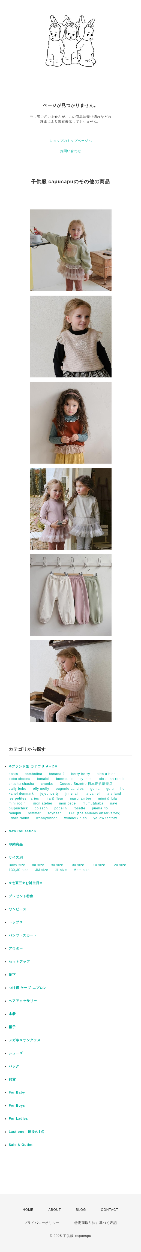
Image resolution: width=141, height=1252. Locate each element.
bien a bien (106, 774)
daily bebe (17, 789)
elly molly (41, 789)
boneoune (64, 779)
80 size (38, 865)
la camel (92, 793)
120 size (119, 865)
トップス (16, 922)
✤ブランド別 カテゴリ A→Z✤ (33, 766)
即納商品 (16, 844)
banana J (56, 774)
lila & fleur (55, 798)
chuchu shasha (21, 784)
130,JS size (19, 870)
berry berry (80, 774)
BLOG (81, 1210)
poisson (41, 808)
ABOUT (54, 1210)
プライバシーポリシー (41, 1223)
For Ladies (18, 1119)
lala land (113, 793)
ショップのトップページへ (70, 141)
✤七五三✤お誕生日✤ (26, 883)
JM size (41, 870)
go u (110, 789)
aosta (13, 774)
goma (95, 789)
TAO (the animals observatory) (94, 813)
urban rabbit (19, 818)
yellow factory (105, 818)
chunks (47, 784)
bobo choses (19, 779)
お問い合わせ (70, 151)
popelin (60, 808)
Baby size (17, 865)
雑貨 (12, 1079)
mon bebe (67, 803)
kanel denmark (21, 793)
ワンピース (17, 909)
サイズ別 (16, 857)
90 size (57, 865)
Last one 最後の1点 (26, 1132)
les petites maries (24, 798)
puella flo (100, 808)
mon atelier (42, 803)
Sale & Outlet (21, 1145)
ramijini (15, 813)
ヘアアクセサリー (23, 1001)
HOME (28, 1210)
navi (113, 803)
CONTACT (109, 1210)
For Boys (17, 1105)
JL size (61, 870)
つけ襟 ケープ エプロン (28, 988)
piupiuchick (18, 808)
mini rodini (18, 803)
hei (123, 789)
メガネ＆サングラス (25, 1040)
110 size (98, 865)
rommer (34, 813)
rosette (79, 808)
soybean (54, 813)
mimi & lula (107, 798)
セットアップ (19, 961)
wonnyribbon (47, 818)
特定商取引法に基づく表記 (95, 1223)
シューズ (16, 1053)
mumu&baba (92, 803)
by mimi (85, 779)
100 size (77, 865)
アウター (16, 948)
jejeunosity (49, 793)
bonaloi (43, 779)
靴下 (12, 975)
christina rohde (112, 779)
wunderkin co (75, 818)
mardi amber (80, 798)
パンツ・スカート (23, 935)
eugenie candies (70, 789)
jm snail (72, 793)
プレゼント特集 (21, 896)
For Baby (17, 1092)
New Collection (22, 831)
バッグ (14, 1066)
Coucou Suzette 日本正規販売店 (86, 784)
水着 (12, 1014)
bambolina (33, 774)
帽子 (12, 1027)
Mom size (82, 870)
